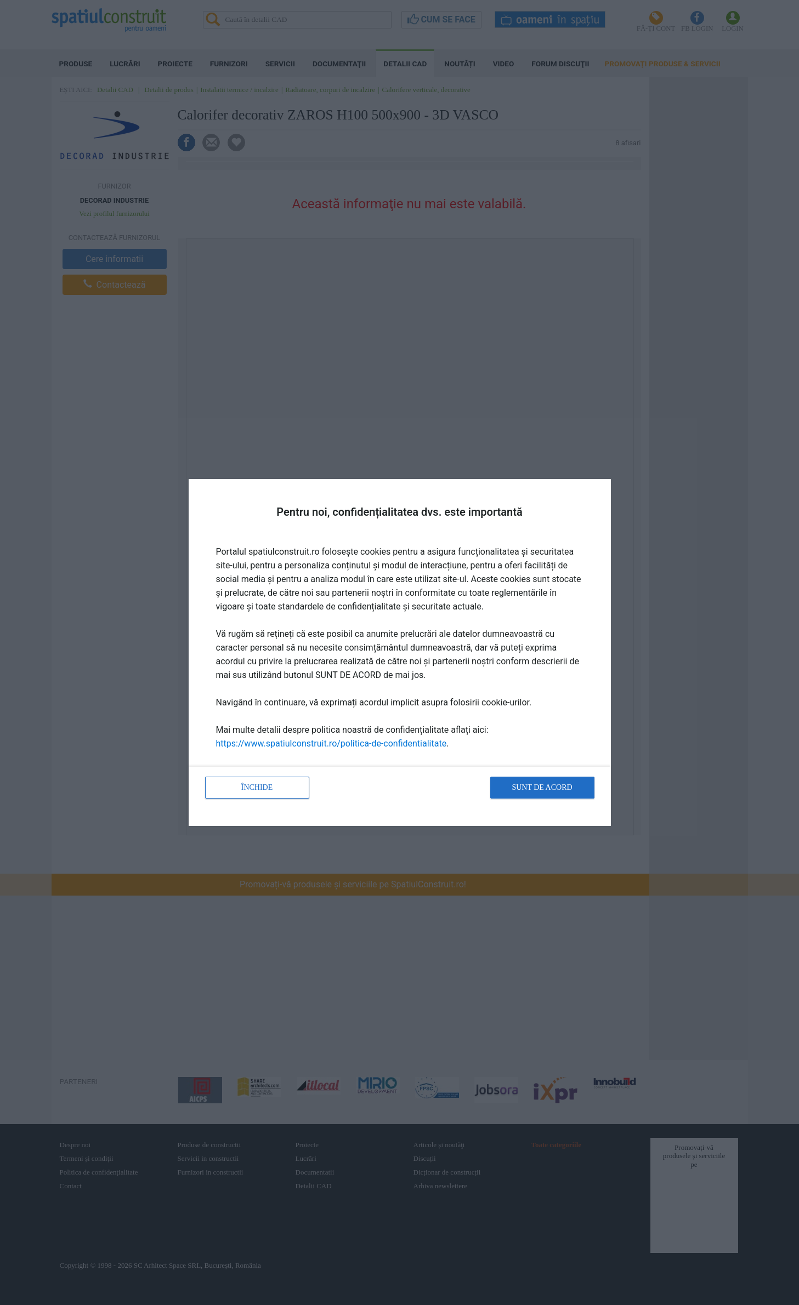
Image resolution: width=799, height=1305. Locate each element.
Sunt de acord (542, 787)
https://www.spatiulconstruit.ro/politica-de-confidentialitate (331, 743)
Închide (257, 787)
